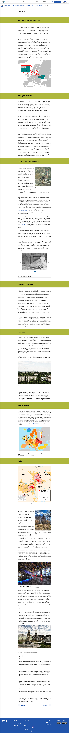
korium (23, 224)
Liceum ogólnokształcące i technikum (18, 5)
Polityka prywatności (17, 723)
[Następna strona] (46, 705)
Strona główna (7, 5)
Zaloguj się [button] (57, 1)
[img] (34, 73)
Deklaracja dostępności (17, 722)
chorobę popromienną (22, 210)
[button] (52, 2)
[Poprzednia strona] (22, 705)
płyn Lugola (35, 423)
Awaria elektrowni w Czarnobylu (37, 5)
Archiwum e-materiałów (28, 722)
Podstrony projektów (28, 723)
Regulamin (15, 720)
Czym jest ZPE (15, 725)
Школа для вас (27, 720)
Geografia (28, 5)
